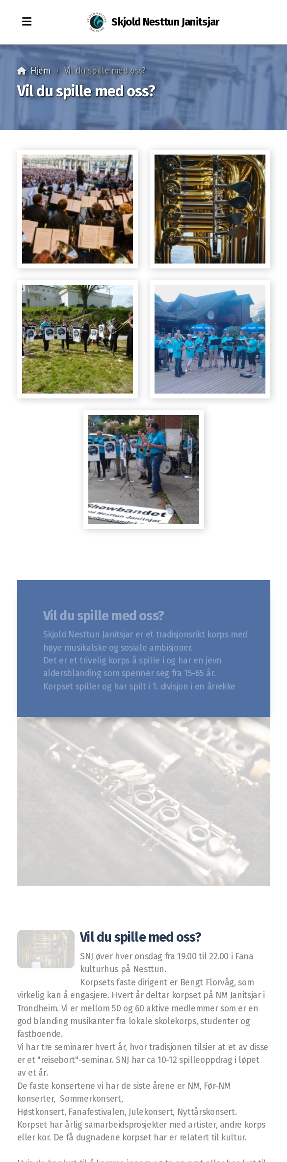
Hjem (40, 71)
